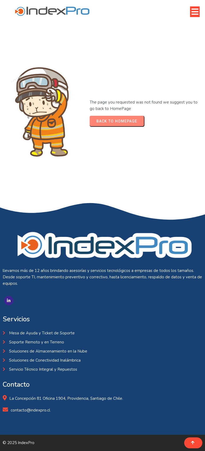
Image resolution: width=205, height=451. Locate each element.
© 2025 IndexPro (18, 442)
